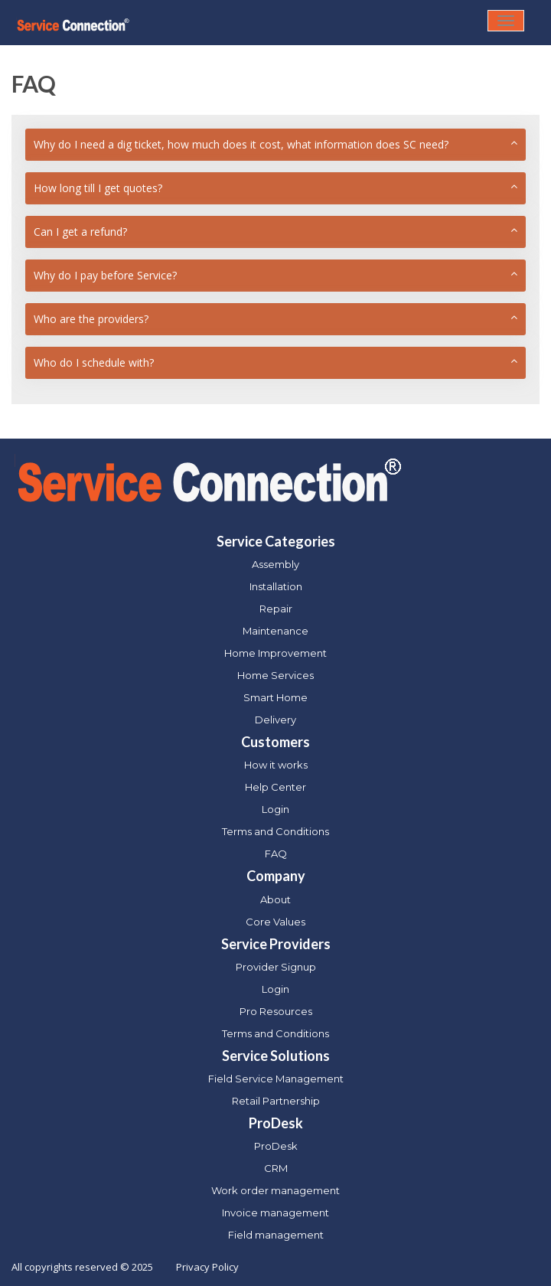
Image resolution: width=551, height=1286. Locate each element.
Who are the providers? (91, 319)
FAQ (276, 853)
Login (275, 809)
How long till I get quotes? (98, 188)
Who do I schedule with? (94, 362)
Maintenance (275, 631)
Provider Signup (276, 967)
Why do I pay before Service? (105, 275)
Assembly (275, 564)
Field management (276, 1235)
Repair (275, 608)
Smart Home (275, 697)
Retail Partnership (276, 1101)
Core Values (275, 922)
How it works (276, 765)
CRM (276, 1168)
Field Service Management (276, 1078)
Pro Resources (276, 1011)
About (275, 899)
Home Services (275, 675)
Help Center (275, 787)
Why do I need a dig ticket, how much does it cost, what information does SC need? (241, 144)
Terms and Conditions (275, 831)
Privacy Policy (207, 1267)
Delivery (275, 719)
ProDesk (276, 1146)
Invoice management (275, 1212)
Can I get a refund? (80, 231)
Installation (275, 586)
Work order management (275, 1190)
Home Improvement (275, 653)
